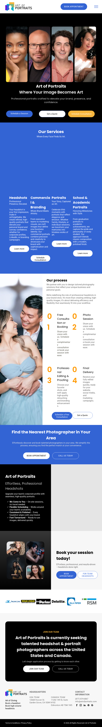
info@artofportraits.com (86, 701)
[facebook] (76, 706)
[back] (10, 54)
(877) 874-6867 (81, 699)
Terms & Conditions (12, 723)
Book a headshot (12, 703)
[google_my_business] (92, 706)
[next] (91, 54)
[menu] (96, 6)
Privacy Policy (26, 723)
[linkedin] (84, 706)
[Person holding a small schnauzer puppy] (16, 548)
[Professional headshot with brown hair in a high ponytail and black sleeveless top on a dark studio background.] (67, 485)
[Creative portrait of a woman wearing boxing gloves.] (35, 552)
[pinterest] (88, 706)
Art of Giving (11, 700)
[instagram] (80, 706)
